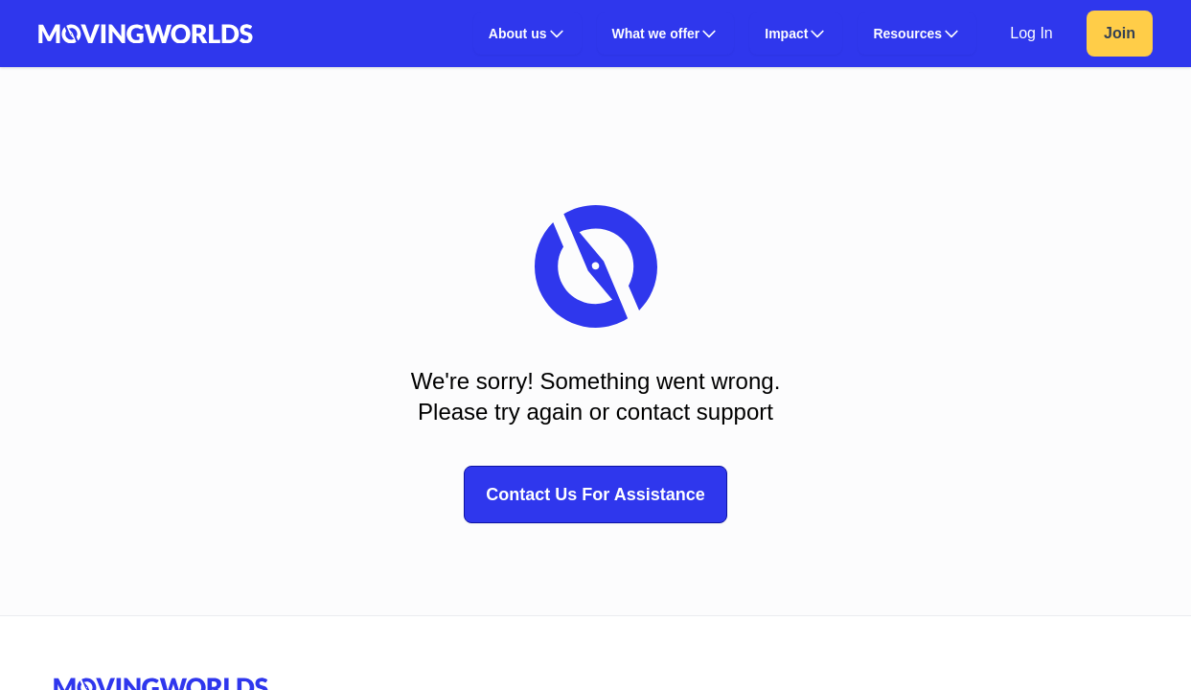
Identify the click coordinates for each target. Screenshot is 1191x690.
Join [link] (1119, 33)
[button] (527, 33)
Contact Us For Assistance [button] (595, 494)
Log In (1031, 33)
